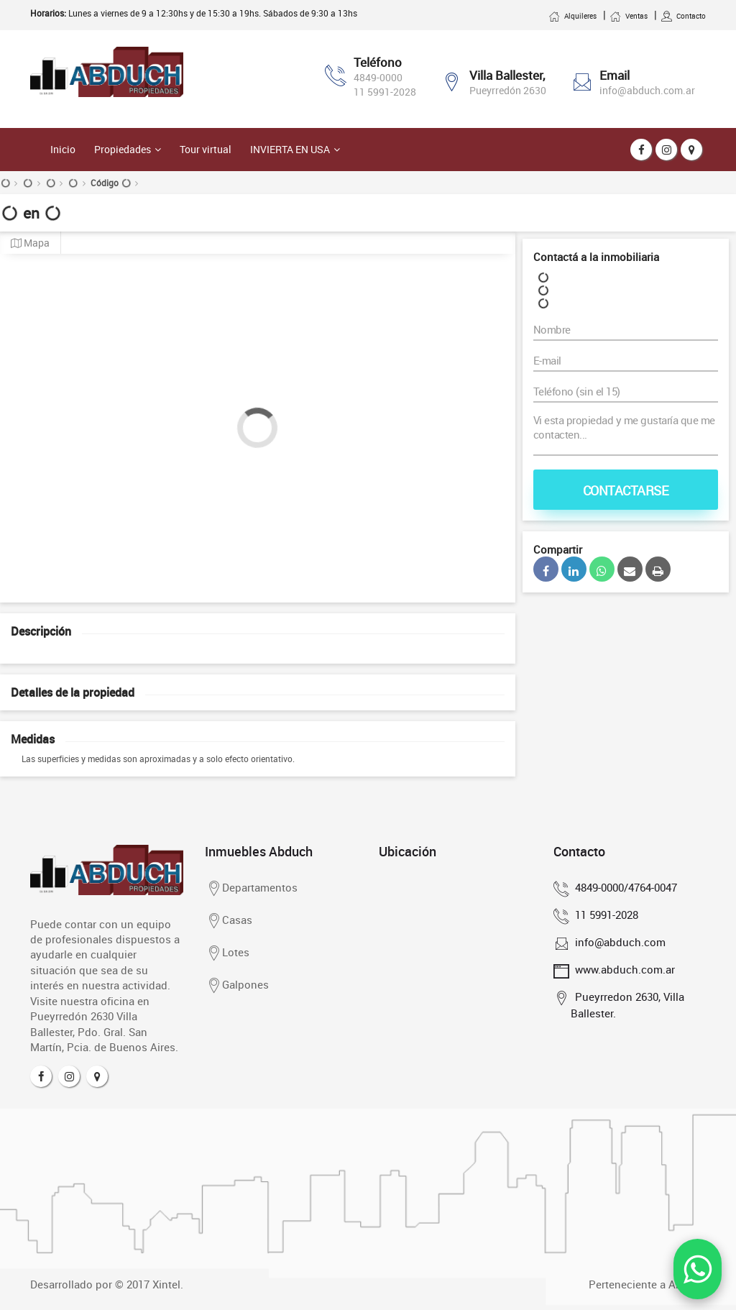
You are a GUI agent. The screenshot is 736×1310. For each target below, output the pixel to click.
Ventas (629, 16)
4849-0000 (378, 77)
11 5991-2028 (385, 92)
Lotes (227, 953)
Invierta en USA (290, 149)
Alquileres (572, 16)
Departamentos (251, 888)
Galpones (237, 985)
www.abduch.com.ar (623, 969)
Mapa (30, 243)
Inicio (62, 149)
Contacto (683, 16)
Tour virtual (205, 149)
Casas (228, 921)
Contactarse (626, 490)
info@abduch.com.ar (647, 90)
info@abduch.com (618, 942)
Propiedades (122, 149)
